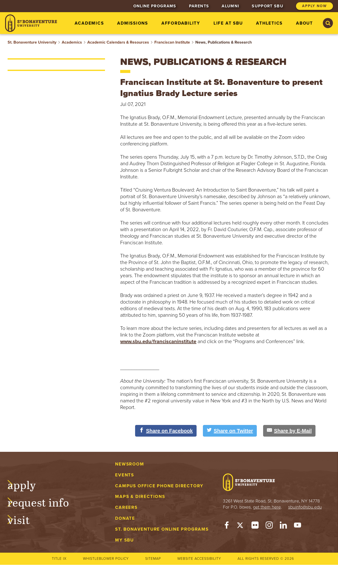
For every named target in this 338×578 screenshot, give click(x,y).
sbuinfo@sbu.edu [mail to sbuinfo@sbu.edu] (305, 507)
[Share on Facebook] (166, 431)
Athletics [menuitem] (269, 23)
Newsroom (129, 464)
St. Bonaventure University (32, 42)
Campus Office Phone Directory (159, 486)
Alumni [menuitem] (230, 6)
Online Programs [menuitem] (154, 6)
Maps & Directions (140, 496)
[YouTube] (297, 526)
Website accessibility (199, 558)
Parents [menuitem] (199, 6)
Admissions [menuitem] (132, 23)
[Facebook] (226, 526)
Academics (72, 42)
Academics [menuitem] (89, 23)
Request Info (43, 502)
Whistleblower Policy (106, 558)
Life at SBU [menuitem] (228, 23)
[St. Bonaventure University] (31, 23)
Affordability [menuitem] (180, 23)
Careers (126, 507)
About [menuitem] (304, 23)
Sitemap (153, 558)
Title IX (59, 558)
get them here (267, 507)
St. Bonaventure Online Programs (162, 529)
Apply (27, 484)
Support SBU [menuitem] (267, 6)
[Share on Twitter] (230, 431)
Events (124, 475)
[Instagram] (269, 526)
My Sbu (124, 540)
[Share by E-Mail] (289, 431)
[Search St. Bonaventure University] (328, 23)
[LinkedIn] (283, 526)
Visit (24, 519)
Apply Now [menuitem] (314, 6)
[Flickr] (255, 526)
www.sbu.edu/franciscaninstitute (158, 342)
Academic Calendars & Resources (118, 42)
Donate (125, 518)
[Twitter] (241, 526)
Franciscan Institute (172, 42)
